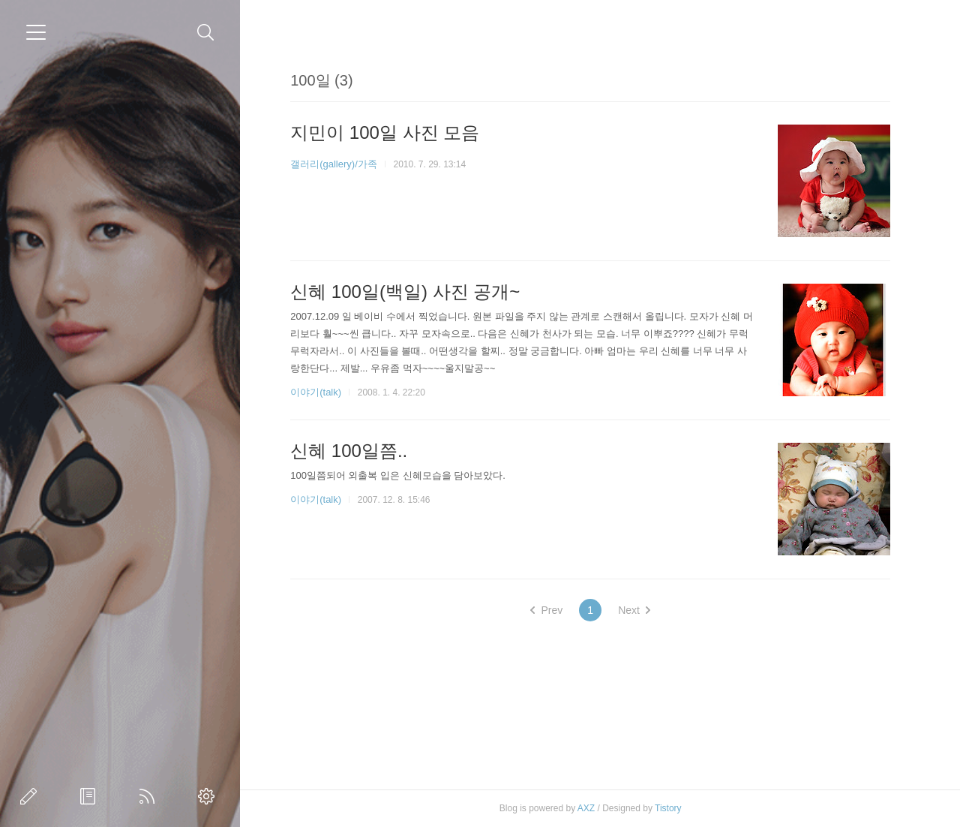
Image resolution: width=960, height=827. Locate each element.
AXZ (586, 808)
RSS (150, 796)
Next (634, 610)
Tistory (668, 808)
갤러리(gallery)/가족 (333, 164)
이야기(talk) (315, 392)
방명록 (91, 796)
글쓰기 (32, 796)
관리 (209, 796)
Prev (546, 610)
